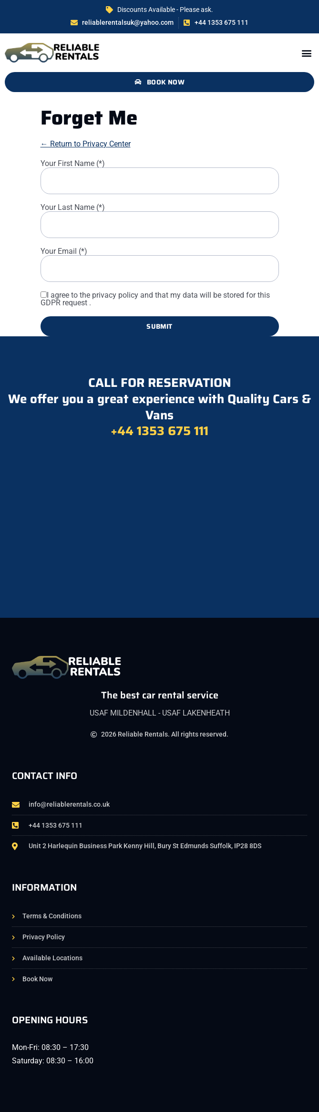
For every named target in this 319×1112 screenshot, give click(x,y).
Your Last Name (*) (73, 207)
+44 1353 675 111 (159, 430)
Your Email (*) (64, 251)
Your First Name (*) (73, 163)
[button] (306, 53)
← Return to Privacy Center (86, 143)
